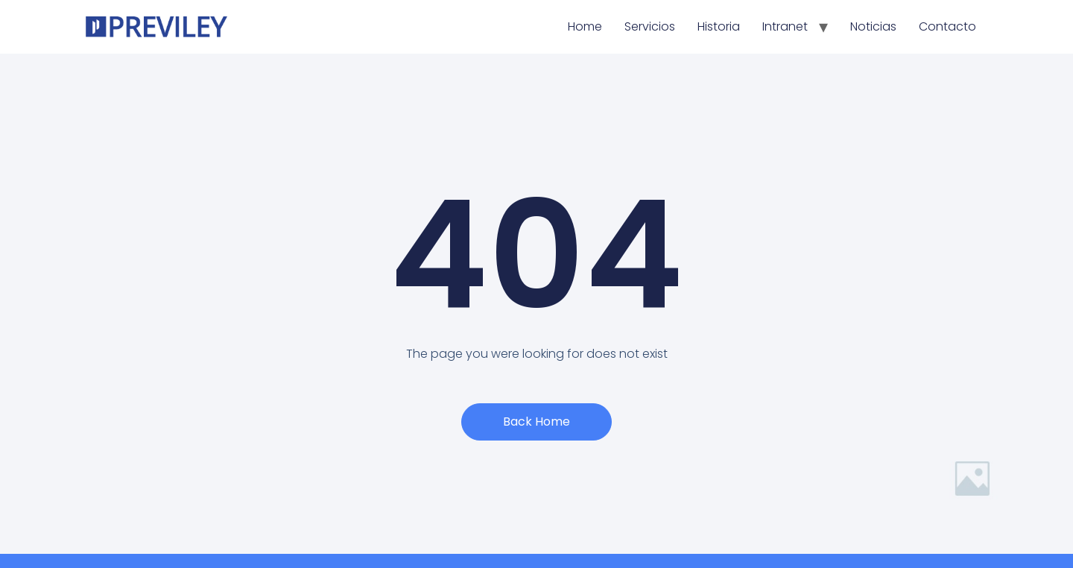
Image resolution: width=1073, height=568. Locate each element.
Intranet (785, 26)
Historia (718, 26)
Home (585, 26)
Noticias (873, 26)
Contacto (947, 26)
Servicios (649, 26)
